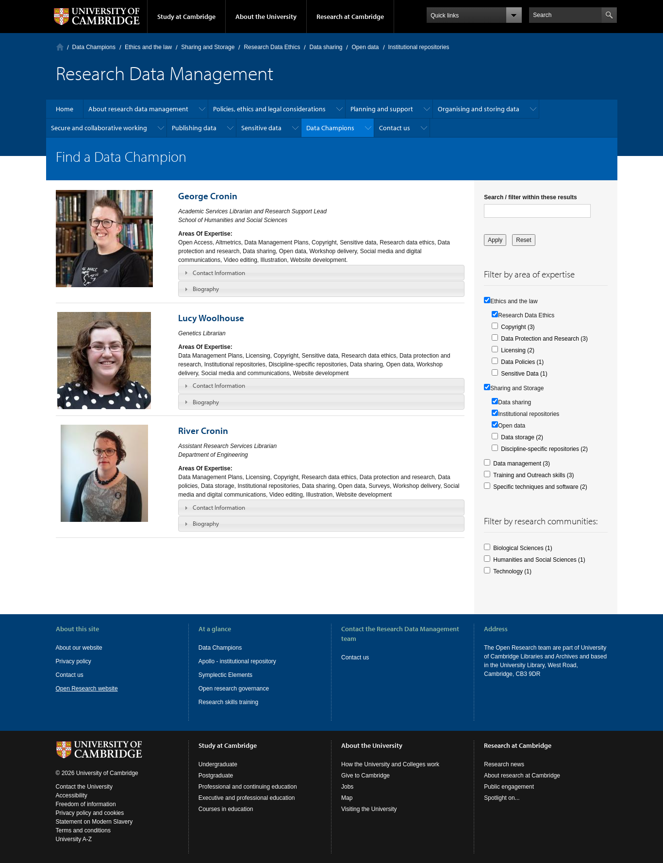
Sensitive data (261, 127)
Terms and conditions (83, 830)
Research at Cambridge (350, 16)
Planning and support (381, 108)
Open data (365, 47)
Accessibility (71, 795)
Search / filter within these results (530, 197)
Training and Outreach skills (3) (533, 475)
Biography (206, 289)
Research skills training (228, 702)
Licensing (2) (517, 350)
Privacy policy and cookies (90, 813)
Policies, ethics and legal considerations (269, 108)
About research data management (138, 108)
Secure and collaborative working (99, 127)
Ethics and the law (148, 47)
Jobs (347, 786)
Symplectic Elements (225, 675)
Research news (504, 764)
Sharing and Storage (207, 47)
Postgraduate (216, 775)
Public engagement (509, 786)
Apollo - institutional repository (237, 661)
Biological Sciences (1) (522, 548)
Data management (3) (521, 463)
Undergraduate (218, 764)
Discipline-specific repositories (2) (544, 449)
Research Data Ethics (272, 47)
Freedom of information (86, 804)
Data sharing (325, 47)
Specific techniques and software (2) (540, 486)
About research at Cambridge (522, 775)
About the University (266, 16)
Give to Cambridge (365, 775)
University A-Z (74, 839)
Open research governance (234, 688)
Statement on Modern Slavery (94, 821)
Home (60, 47)
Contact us (394, 127)
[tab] (321, 272)
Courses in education (226, 809)
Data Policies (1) (522, 362)
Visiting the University (369, 809)
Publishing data (194, 127)
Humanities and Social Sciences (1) (539, 559)
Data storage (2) (522, 437)
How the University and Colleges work (390, 764)
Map (346, 797)
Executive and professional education (247, 797)
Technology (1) (512, 571)
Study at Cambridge (186, 16)
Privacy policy (73, 661)
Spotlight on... (501, 797)
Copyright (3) (517, 327)
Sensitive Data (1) (524, 373)
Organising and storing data (478, 108)
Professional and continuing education (248, 786)
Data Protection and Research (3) (544, 338)
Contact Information (219, 272)
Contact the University (84, 786)
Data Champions (94, 47)
